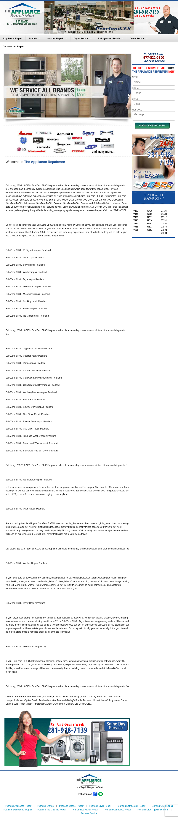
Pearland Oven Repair (162, 806)
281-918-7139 (146, 12)
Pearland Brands (45, 806)
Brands (33, 38)
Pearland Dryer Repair (100, 806)
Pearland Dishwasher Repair (18, 809)
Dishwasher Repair (14, 46)
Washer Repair (55, 38)
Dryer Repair (81, 38)
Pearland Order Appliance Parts (152, 809)
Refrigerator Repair (109, 38)
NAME (135, 77)
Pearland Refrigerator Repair (131, 806)
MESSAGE (137, 110)
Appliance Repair (13, 38)
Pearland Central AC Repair (117, 809)
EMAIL (135, 99)
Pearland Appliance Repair (18, 806)
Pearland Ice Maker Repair (85, 809)
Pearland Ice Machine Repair (51, 809)
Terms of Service (89, 813)
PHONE (135, 88)
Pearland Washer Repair (71, 806)
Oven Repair (137, 38)
